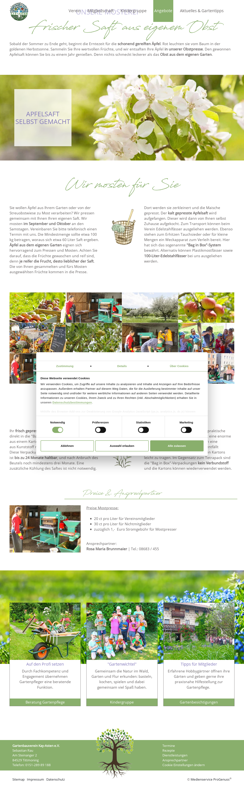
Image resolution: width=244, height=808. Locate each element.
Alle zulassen (177, 445)
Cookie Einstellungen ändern (183, 774)
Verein (75, 10)
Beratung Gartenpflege (45, 710)
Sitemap (18, 789)
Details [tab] (122, 366)
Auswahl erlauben (122, 445)
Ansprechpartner (175, 769)
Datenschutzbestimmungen (72, 402)
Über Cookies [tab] (179, 366)
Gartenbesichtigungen (199, 710)
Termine (168, 754)
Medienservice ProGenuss (210, 789)
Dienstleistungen (174, 764)
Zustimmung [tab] (65, 366)
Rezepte (168, 759)
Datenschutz (55, 789)
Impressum (35, 789)
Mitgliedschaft (100, 10)
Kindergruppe (133, 10)
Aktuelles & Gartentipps (202, 10)
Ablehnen (67, 445)
